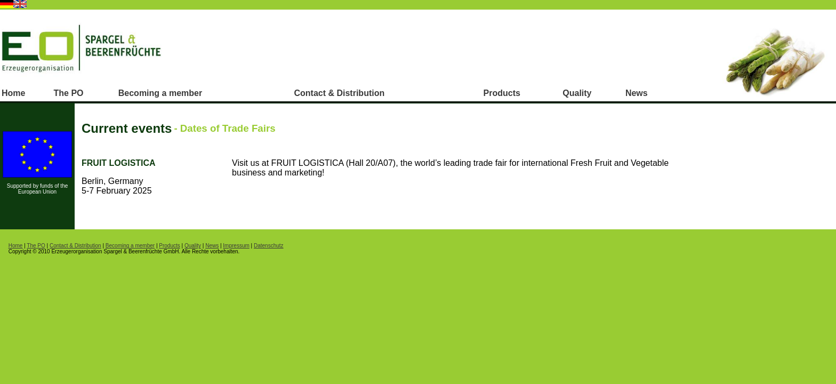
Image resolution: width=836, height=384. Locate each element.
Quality (576, 93)
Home (13, 93)
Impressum (236, 246)
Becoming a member (160, 93)
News (636, 93)
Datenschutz (269, 246)
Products (502, 93)
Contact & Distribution (339, 93)
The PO (69, 93)
